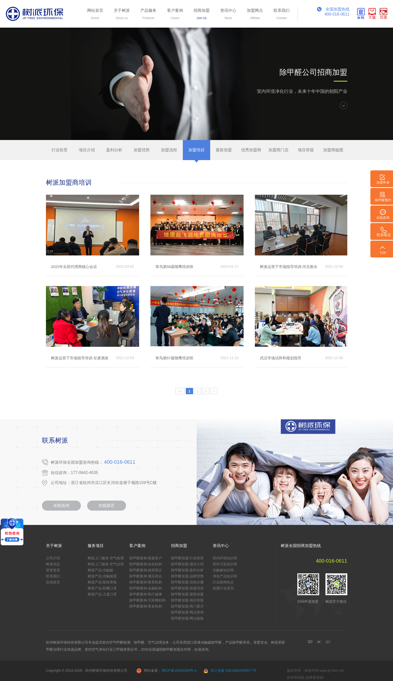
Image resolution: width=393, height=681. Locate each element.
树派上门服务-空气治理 (106, 564)
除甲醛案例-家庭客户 (145, 558)
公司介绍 (53, 558)
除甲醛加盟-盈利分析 (187, 570)
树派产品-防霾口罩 (102, 588)
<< (180, 391)
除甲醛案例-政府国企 (145, 570)
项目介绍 (87, 150)
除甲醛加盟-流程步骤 (187, 582)
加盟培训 (196, 150)
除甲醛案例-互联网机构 (147, 600)
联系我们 (53, 576)
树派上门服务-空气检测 (106, 558)
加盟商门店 (278, 150)
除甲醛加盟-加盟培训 (187, 588)
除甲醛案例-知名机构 (145, 564)
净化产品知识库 (225, 576)
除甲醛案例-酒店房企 (145, 576)
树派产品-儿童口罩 (102, 594)
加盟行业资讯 (223, 588)
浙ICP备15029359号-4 (179, 670)
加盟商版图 (333, 150)
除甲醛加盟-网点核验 (187, 618)
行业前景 (59, 150)
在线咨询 (61, 505)
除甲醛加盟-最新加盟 (187, 594)
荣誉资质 (53, 570)
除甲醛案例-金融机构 (145, 588)
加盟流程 (169, 150)
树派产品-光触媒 (101, 570)
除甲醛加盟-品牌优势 (187, 576)
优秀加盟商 (251, 150)
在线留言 (106, 505)
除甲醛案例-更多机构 (145, 606)
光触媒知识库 (223, 570)
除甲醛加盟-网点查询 (187, 612)
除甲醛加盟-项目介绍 (187, 564)
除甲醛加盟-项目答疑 (187, 600)
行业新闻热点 (223, 582)
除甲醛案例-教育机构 (145, 582)
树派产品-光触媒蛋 (102, 576)
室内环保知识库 (225, 558)
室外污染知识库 (225, 564)
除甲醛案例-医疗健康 (145, 594)
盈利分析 (114, 150)
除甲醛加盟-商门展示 (187, 606)
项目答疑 (306, 150)
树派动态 (53, 564)
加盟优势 (142, 150)
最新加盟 (224, 150)
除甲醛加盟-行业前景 (187, 558)
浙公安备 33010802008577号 (233, 670)
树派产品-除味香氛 (102, 582)
